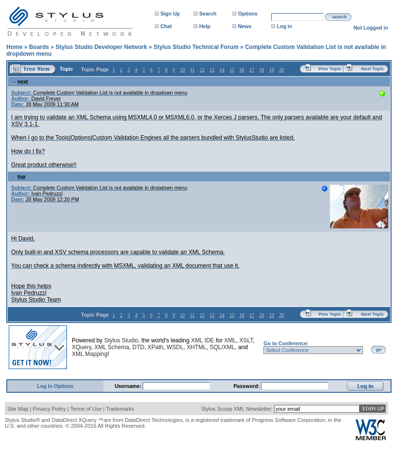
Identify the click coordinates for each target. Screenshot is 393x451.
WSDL (174, 347)
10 (182, 69)
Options (247, 13)
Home (14, 47)
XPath (155, 347)
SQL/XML (222, 347)
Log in (284, 26)
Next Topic (372, 68)
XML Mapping (90, 354)
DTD (138, 347)
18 (261, 69)
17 (251, 69)
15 (231, 69)
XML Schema (111, 347)
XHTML (197, 347)
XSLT (246, 340)
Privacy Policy (49, 409)
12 (202, 69)
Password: (247, 386)
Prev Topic (329, 68)
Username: (129, 386)
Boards (39, 47)
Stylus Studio (121, 340)
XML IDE (202, 340)
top (18, 176)
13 (212, 69)
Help (204, 26)
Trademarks (120, 409)
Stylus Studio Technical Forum (195, 47)
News (244, 26)
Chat (166, 26)
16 (241, 69)
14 (221, 69)
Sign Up (170, 13)
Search (207, 13)
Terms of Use (86, 409)
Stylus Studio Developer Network (101, 47)
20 (281, 69)
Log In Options (55, 386)
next (19, 81)
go (378, 349)
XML (230, 340)
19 (271, 69)
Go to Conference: (286, 343)
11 (192, 69)
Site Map (17, 409)
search (339, 17)
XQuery (81, 347)
